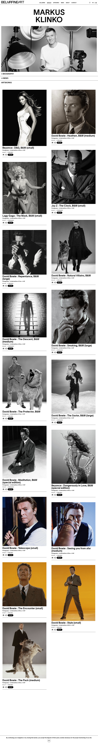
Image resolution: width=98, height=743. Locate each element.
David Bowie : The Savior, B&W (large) (72, 415)
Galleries (42, 2)
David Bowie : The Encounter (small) (22, 608)
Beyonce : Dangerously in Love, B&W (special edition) (72, 486)
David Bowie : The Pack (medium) (21, 680)
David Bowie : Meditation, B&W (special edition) (19, 481)
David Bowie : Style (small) (66, 623)
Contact (73, 2)
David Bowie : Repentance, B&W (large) (20, 277)
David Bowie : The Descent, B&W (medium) (20, 340)
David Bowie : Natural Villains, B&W (71, 275)
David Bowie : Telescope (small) (20, 548)
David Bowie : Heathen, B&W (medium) (73, 136)
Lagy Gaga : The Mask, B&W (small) (22, 216)
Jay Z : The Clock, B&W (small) (68, 206)
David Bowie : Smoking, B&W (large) (71, 345)
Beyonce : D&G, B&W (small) (18, 148)
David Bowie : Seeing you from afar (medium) (71, 549)
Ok (49, 740)
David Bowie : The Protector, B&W (21, 411)
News (62, 2)
